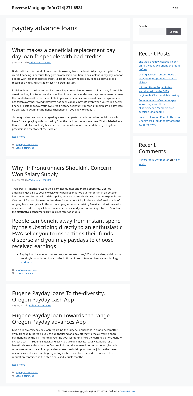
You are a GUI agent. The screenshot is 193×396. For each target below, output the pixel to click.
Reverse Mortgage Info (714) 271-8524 (47, 7)
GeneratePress (127, 391)
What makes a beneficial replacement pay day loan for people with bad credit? (63, 53)
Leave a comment (25, 147)
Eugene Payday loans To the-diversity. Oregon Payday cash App (58, 296)
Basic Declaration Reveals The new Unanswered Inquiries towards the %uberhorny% (159, 120)
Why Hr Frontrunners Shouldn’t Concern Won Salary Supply (61, 171)
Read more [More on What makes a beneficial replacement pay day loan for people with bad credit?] (18, 136)
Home (174, 7)
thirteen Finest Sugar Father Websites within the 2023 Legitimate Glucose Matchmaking (159, 91)
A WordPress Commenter (154, 159)
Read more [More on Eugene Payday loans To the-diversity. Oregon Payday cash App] (18, 364)
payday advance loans (27, 144)
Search (143, 26)
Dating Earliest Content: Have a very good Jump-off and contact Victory (158, 78)
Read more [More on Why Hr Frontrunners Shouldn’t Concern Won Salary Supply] (26, 262)
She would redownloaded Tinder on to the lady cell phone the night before (159, 65)
